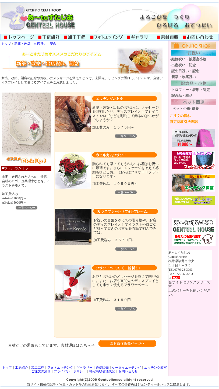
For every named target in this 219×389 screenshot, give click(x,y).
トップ (6, 44)
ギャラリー (84, 367)
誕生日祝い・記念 (185, 71)
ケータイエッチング (126, 367)
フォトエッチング (60, 367)
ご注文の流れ (180, 116)
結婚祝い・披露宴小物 (188, 59)
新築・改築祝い (183, 77)
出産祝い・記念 (183, 65)
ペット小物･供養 (185, 109)
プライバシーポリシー (70, 371)
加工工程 (37, 367)
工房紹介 (21, 367)
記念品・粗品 (181, 96)
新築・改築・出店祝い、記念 (35, 44)
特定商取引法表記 (184, 122)
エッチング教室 (155, 367)
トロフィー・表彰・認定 (190, 90)
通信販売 (102, 367)
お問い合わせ (128, 371)
